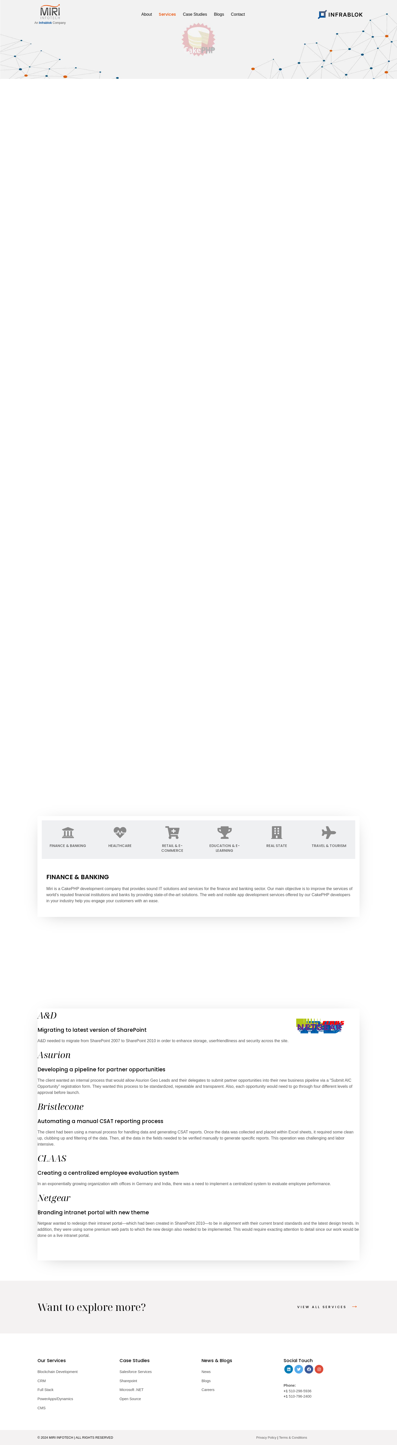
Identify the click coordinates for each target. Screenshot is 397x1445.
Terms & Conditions (293, 1437)
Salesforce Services (136, 1372)
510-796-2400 (300, 1396)
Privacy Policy (266, 1437)
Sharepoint (128, 1381)
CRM (41, 1381)
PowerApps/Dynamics (55, 1399)
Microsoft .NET (132, 1390)
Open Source (130, 1399)
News (206, 1372)
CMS (41, 1408)
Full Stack (45, 1390)
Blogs (206, 1381)
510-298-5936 (299, 1391)
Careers (208, 1390)
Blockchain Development (57, 1372)
